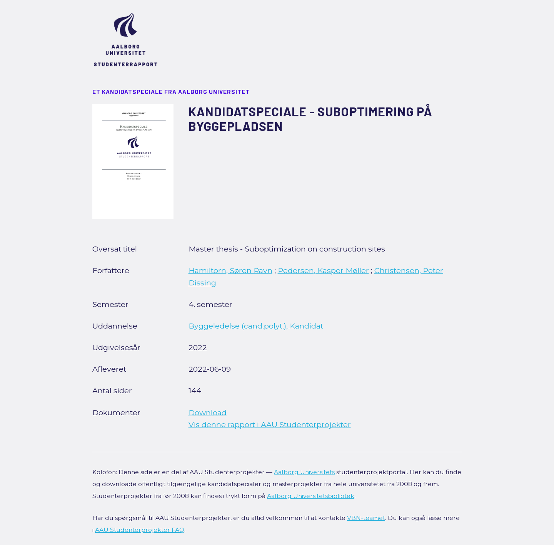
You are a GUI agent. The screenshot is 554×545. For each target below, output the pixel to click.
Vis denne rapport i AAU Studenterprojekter (270, 424)
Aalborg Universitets (304, 472)
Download (208, 412)
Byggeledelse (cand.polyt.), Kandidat (256, 325)
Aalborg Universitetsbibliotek (310, 496)
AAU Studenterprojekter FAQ (139, 529)
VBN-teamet (366, 518)
